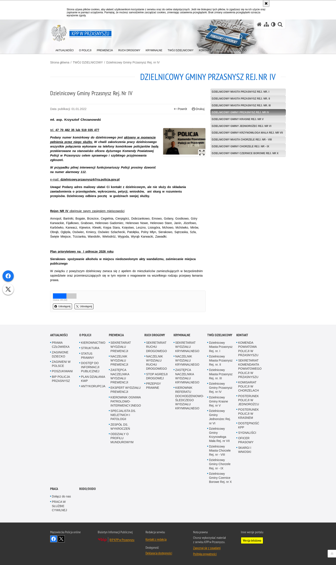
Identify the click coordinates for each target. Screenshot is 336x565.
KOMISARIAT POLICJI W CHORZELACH (248, 386)
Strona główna (59, 62)
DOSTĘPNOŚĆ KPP (248, 425)
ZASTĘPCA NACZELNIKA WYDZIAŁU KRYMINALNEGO (187, 376)
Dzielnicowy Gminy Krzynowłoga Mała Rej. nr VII (247, 132)
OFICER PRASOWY (246, 440)
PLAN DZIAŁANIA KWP (93, 379)
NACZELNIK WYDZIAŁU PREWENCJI (119, 360)
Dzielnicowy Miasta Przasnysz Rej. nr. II (241, 98)
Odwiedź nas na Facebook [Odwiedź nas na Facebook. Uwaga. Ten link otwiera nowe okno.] (53, 538)
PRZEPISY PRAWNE (153, 385)
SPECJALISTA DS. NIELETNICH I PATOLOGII (123, 415)
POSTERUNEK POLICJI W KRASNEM (248, 413)
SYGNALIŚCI (247, 432)
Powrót (180, 109)
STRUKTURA (90, 348)
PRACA (54, 489)
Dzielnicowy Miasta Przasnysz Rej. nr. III (241, 105)
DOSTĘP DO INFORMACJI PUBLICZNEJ (90, 367)
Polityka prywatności (205, 554)
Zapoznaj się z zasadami (206, 548)
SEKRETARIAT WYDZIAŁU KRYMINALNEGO (187, 347)
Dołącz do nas (61, 496)
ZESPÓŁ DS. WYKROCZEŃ (120, 426)
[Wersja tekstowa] (273, 24)
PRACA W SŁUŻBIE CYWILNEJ (59, 506)
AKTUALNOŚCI (59, 335)
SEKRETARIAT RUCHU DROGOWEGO (156, 347)
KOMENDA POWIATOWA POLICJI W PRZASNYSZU (248, 349)
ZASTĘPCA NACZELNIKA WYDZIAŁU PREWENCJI (120, 376)
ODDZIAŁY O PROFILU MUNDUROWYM (122, 438)
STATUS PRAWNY (87, 355)
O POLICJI (85, 335)
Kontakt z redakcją (156, 539)
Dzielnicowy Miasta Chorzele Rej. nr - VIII (242, 139)
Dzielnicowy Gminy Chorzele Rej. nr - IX (240, 146)
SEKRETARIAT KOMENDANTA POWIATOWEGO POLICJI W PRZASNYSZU (249, 369)
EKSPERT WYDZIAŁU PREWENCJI (126, 389)
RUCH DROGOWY (154, 335)
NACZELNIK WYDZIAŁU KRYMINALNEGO (187, 360)
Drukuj (198, 109)
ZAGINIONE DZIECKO (60, 354)
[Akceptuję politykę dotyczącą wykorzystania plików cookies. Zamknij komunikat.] (266, 3)
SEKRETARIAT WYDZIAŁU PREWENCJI (121, 347)
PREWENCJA (116, 335)
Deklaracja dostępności (159, 553)
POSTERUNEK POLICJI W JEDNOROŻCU (248, 400)
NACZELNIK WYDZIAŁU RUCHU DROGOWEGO (156, 363)
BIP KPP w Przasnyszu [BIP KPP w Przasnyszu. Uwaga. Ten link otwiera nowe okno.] (122, 540)
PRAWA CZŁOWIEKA (60, 344)
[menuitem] (64, 49)
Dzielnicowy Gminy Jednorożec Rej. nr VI (241, 126)
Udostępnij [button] (62, 306)
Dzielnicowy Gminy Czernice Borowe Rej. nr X (245, 153)
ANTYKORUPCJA (93, 386)
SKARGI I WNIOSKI (244, 450)
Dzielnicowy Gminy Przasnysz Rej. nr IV (133, 62)
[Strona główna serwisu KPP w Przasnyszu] (259, 24)
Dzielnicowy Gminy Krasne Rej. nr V (238, 119)
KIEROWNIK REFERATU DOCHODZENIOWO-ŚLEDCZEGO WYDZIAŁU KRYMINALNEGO (189, 398)
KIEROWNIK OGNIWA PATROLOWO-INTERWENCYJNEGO (126, 401)
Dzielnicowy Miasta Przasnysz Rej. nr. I (240, 91)
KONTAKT (242, 335)
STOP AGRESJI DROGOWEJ (157, 376)
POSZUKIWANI (62, 371)
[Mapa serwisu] (266, 24)
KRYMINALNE (182, 335)
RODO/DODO (87, 489)
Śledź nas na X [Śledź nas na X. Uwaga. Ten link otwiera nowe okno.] (61, 538)
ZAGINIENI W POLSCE (61, 364)
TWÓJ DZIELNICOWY (88, 62)
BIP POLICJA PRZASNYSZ (61, 379)
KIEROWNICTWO (93, 342)
